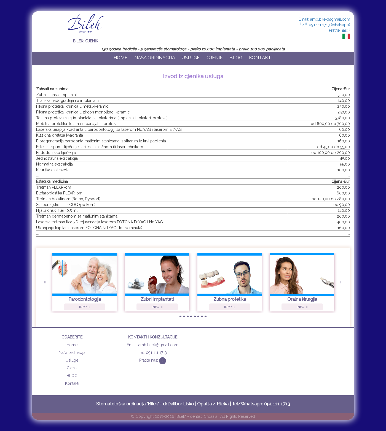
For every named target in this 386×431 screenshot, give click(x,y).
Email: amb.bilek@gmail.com (324, 19)
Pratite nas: (339, 30)
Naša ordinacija (154, 57)
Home (121, 57)
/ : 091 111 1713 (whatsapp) (325, 25)
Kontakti (260, 57)
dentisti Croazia (203, 416)
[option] (84, 283)
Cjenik (215, 57)
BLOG (235, 57)
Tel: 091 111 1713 (153, 352)
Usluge (191, 57)
